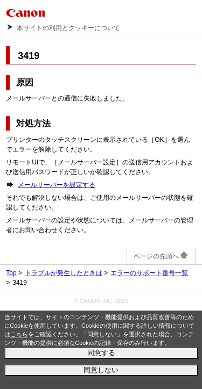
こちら (19, 334)
